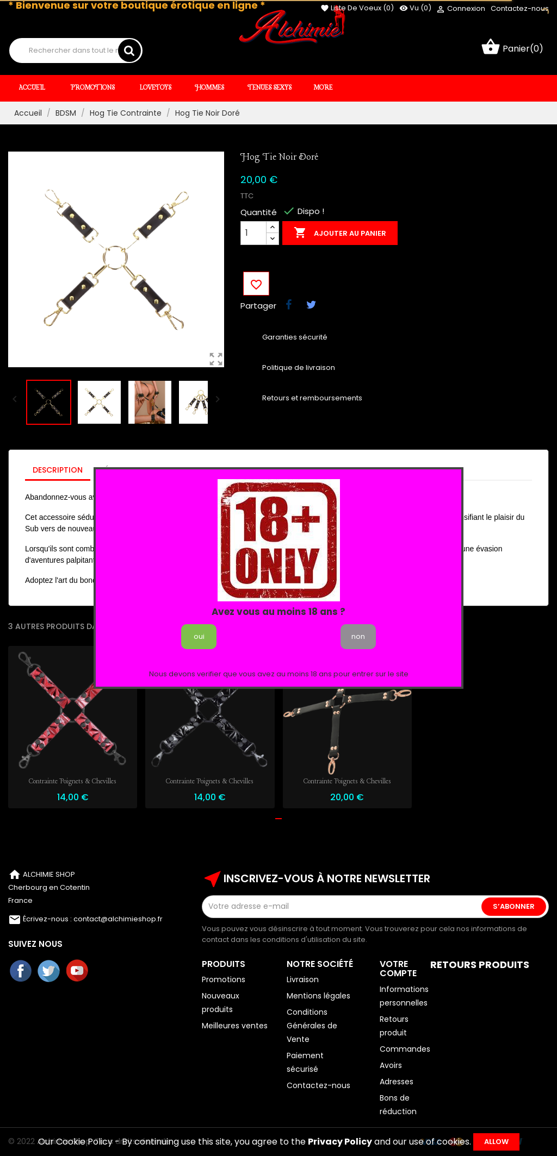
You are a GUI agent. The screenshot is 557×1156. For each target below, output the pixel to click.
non (358, 636)
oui (199, 636)
